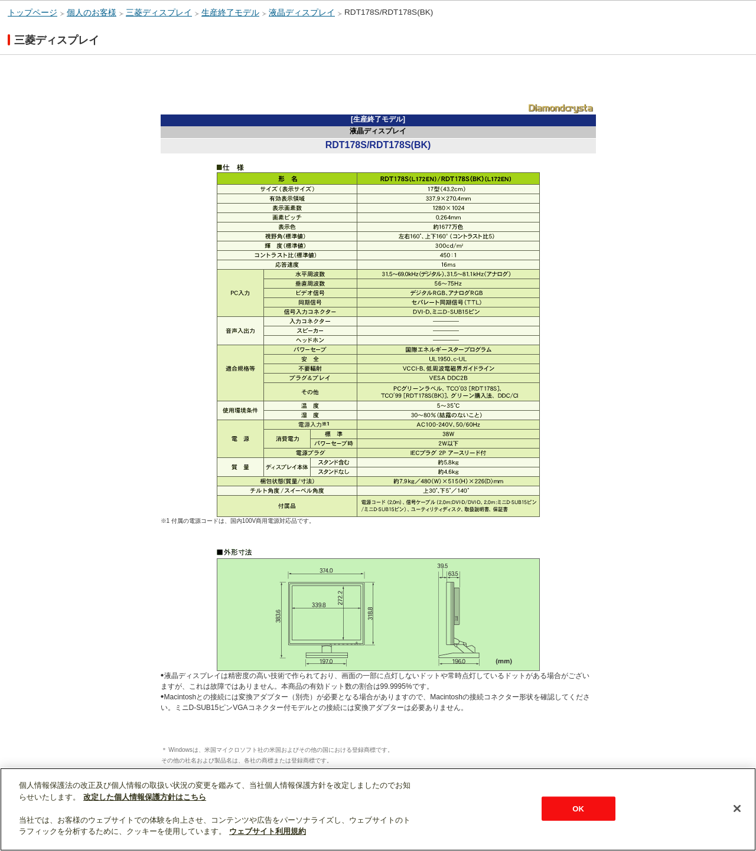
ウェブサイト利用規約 (267, 831)
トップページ (32, 12)
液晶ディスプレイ (302, 12)
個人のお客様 (91, 12)
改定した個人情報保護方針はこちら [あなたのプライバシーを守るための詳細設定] (144, 797)
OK (578, 808)
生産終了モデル (230, 12)
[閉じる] (737, 808)
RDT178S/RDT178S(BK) (388, 12)
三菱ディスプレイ (159, 12)
